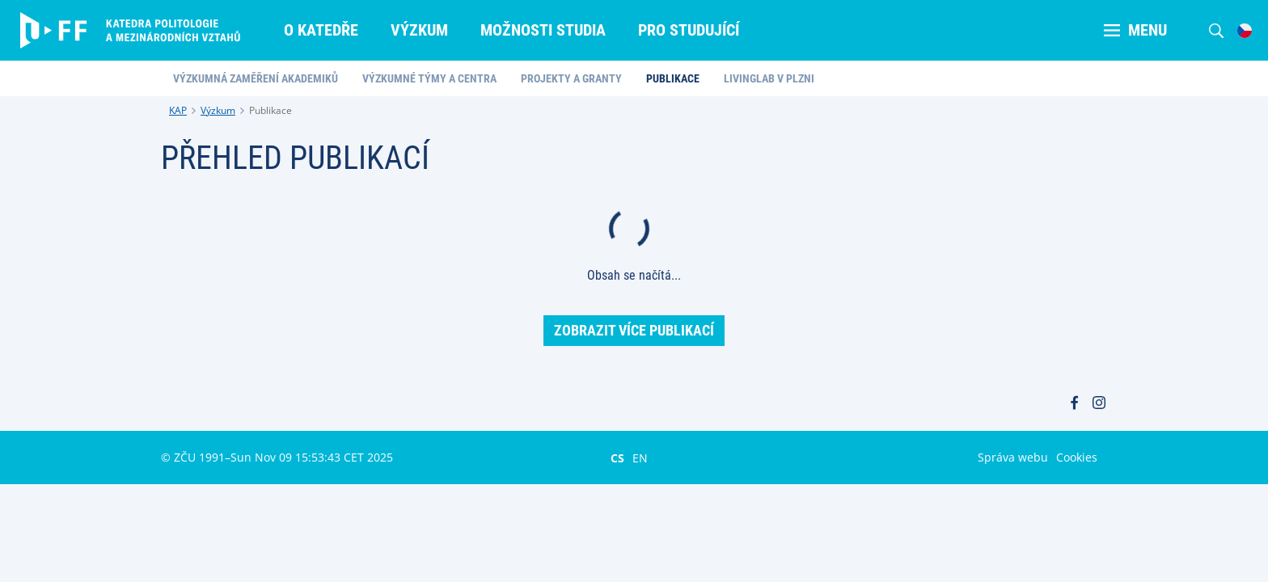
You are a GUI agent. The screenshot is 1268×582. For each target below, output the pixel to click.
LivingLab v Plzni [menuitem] (769, 78)
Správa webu (1013, 457)
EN (640, 457)
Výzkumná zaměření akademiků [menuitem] (255, 78)
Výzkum (218, 110)
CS (617, 457)
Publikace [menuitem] (673, 78)
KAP (178, 110)
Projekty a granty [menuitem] (571, 78)
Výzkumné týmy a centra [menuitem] (429, 78)
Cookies (1076, 457)
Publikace (270, 110)
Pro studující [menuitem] (688, 30)
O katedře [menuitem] (321, 30)
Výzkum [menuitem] (419, 30)
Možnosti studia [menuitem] (543, 30)
